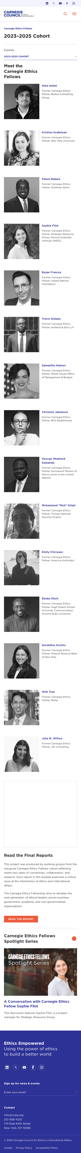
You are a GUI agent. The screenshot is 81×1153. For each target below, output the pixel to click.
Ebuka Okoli (50, 598)
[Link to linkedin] (47, 3)
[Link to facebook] (67, 3)
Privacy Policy (24, 1148)
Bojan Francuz (51, 272)
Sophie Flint (50, 225)
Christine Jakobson (55, 412)
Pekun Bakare (51, 179)
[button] (74, 939)
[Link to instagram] (73, 3)
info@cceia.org (14, 1115)
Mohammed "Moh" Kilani (59, 505)
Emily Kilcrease (52, 552)
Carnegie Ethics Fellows (18, 28)
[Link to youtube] (60, 3)
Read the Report (21, 919)
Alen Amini (49, 85)
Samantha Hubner (54, 365)
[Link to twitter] (53, 3)
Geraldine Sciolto (54, 645)
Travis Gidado (51, 318)
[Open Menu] (74, 13)
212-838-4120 (13, 1119)
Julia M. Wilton (52, 738)
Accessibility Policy (47, 1148)
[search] (65, 13)
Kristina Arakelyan (54, 132)
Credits (8, 1148)
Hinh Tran (48, 691)
